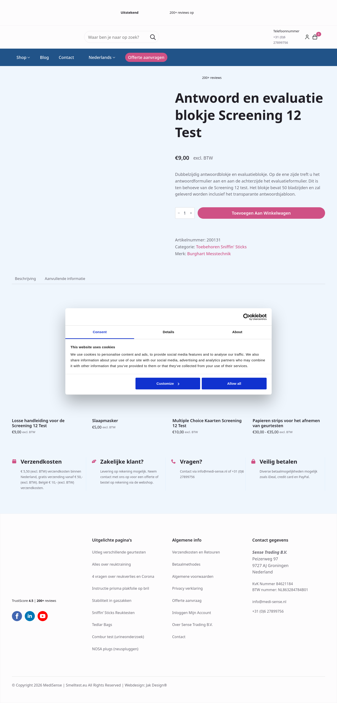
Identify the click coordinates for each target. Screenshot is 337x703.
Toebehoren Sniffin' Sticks (221, 246)
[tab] (25, 279)
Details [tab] (168, 332)
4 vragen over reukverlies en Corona (123, 576)
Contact (66, 57)
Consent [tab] (100, 332)
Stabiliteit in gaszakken (112, 600)
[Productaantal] (185, 213)
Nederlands (98, 57)
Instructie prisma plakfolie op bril (120, 588)
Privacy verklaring (187, 588)
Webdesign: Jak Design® (146, 685)
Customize (168, 383)
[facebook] (17, 616)
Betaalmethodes (186, 564)
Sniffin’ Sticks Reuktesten (113, 612)
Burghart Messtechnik (209, 253)
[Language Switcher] (113, 57)
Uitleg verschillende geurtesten (119, 552)
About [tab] (237, 332)
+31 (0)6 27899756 (268, 611)
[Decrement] (178, 213)
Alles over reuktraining (111, 564)
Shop (21, 57)
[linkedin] (30, 616)
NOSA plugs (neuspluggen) (115, 648)
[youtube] (43, 616)
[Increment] (190, 213)
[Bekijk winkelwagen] (314, 36)
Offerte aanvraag (187, 600)
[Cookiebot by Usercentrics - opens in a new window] (247, 316)
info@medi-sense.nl (269, 601)
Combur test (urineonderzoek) (118, 636)
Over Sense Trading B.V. (192, 624)
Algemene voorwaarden (192, 576)
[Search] (153, 37)
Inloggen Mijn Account (191, 612)
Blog (44, 57)
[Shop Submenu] (28, 57)
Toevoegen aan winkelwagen (261, 213)
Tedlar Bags (102, 624)
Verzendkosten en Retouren (196, 552)
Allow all (234, 383)
